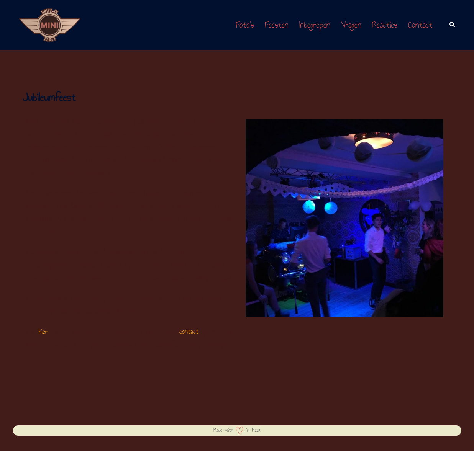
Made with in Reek (237, 430)
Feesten (277, 24)
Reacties (384, 24)
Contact (420, 24)
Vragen (351, 24)
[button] (452, 25)
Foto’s (245, 24)
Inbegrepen (314, 24)
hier (43, 331)
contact (188, 331)
